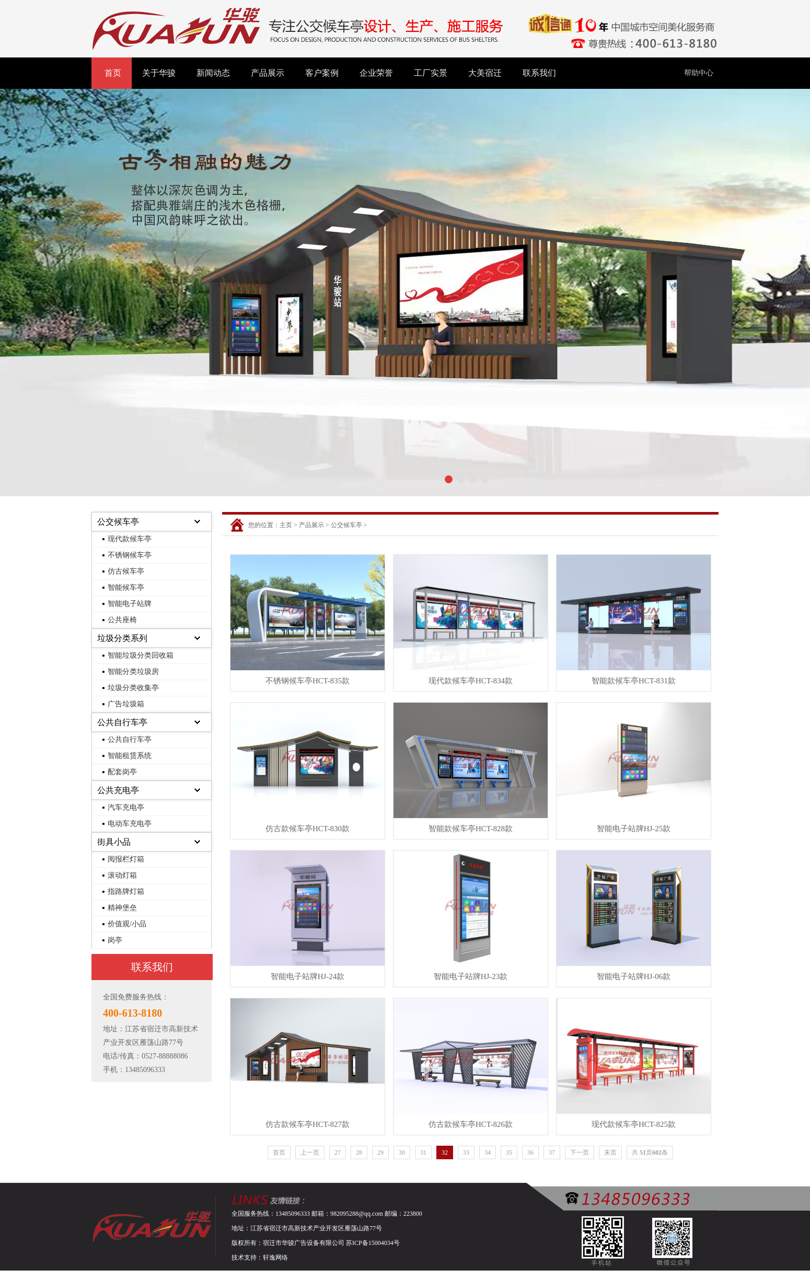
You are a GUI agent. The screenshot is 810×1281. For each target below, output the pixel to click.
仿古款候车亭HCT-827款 (307, 1124)
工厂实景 (430, 72)
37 (552, 1152)
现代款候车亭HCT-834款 (471, 681)
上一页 (309, 1152)
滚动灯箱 (122, 875)
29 (380, 1152)
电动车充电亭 (130, 824)
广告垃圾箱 (126, 704)
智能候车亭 (126, 587)
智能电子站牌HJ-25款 (634, 828)
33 (466, 1152)
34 (487, 1152)
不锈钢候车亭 (130, 555)
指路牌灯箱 (126, 891)
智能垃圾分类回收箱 (140, 655)
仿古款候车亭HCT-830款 (307, 828)
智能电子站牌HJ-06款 (634, 976)
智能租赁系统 (130, 756)
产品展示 (267, 72)
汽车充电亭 (126, 807)
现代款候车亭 (130, 539)
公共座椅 (122, 620)
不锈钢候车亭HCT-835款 (307, 681)
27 (337, 1152)
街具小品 (114, 841)
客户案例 (322, 72)
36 (530, 1152)
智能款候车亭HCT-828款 (471, 828)
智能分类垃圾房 (133, 672)
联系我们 (539, 72)
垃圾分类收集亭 (133, 688)
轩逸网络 (275, 1257)
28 (359, 1152)
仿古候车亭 (126, 571)
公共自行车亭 (122, 722)
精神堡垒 (122, 908)
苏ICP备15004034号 (373, 1243)
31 (423, 1152)
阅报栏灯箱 (126, 859)
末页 (610, 1152)
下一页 (579, 1152)
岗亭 (115, 940)
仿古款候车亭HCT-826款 (471, 1124)
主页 (286, 525)
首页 (113, 72)
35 (509, 1152)
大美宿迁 (485, 72)
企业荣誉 (376, 72)
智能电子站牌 (130, 604)
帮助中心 (698, 73)
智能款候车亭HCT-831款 (634, 681)
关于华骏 (159, 72)
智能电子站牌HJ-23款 (471, 976)
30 (402, 1152)
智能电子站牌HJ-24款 (308, 976)
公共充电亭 (118, 790)
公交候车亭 (118, 521)
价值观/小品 (127, 924)
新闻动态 (213, 72)
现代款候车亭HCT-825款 (634, 1124)
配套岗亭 (122, 772)
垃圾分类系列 (122, 638)
